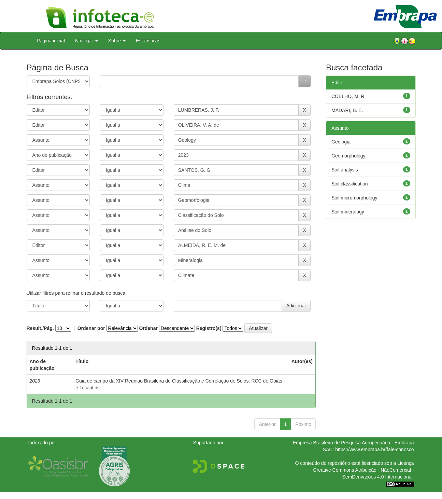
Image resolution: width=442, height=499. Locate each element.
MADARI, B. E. (347, 110)
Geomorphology (348, 155)
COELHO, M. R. (348, 96)
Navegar (86, 40)
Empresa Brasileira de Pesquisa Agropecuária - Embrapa (353, 442)
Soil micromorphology (354, 197)
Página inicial (51, 40)
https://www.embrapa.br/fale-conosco (374, 449)
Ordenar (148, 328)
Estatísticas (148, 40)
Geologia (341, 141)
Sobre (117, 40)
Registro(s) (209, 328)
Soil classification (349, 183)
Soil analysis (344, 169)
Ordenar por (91, 328)
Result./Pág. (40, 328)
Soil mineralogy (347, 211)
